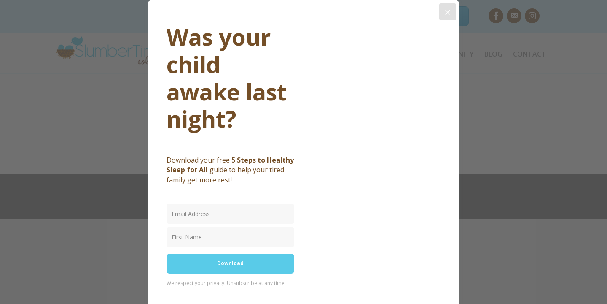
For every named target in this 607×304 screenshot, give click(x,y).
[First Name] (230, 237)
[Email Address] (230, 214)
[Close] (447, 11)
